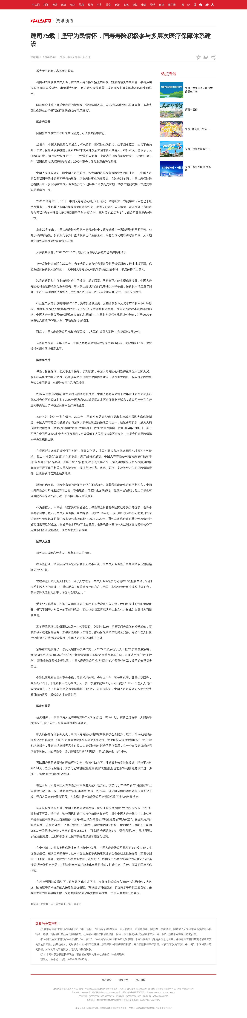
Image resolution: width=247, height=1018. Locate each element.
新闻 (46, 4)
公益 (135, 4)
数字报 (172, 4)
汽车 (99, 4)
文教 (126, 4)
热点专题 (168, 74)
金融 (143, 4)
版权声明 (123, 979)
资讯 (152, 4)
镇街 (72, 4)
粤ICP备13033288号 (81, 992)
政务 (63, 4)
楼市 (90, 4)
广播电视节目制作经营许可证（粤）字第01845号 (171, 989)
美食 (108, 4)
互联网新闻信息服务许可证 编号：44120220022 (75, 989)
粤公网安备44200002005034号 (106, 992)
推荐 (54, 4)
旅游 (117, 4)
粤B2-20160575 (153, 992)
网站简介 (106, 979)
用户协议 (140, 979)
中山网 (36, 4)
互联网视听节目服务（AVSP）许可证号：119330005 (123, 989)
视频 (81, 4)
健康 (161, 4)
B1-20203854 (169, 992)
